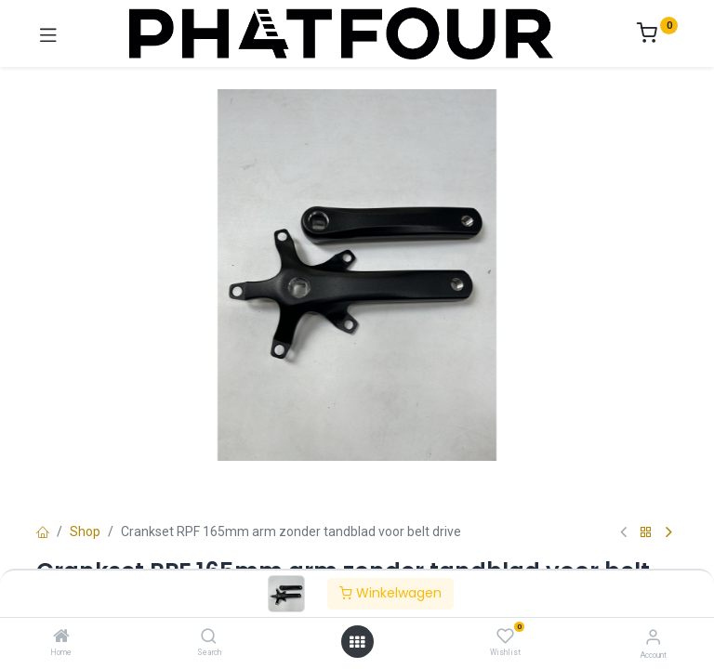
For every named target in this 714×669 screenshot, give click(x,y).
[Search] (209, 637)
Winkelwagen (390, 593)
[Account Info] (653, 637)
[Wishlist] (505, 636)
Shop (85, 531)
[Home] (61, 637)
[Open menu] (357, 642)
